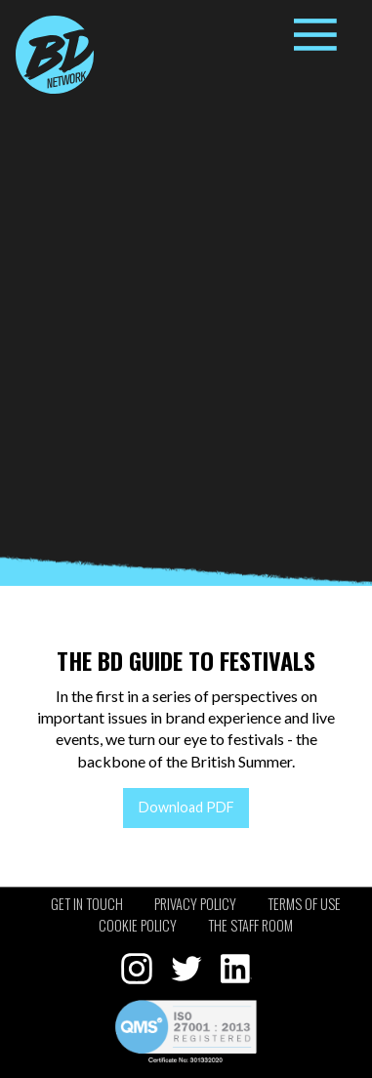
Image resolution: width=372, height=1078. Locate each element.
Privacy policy (195, 903)
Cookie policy (138, 925)
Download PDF (186, 807)
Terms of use (304, 903)
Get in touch (87, 903)
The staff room (250, 925)
